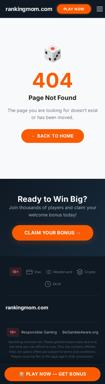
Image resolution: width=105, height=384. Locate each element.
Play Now (74, 9)
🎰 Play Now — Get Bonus (52, 374)
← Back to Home (52, 136)
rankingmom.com (27, 307)
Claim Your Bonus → (52, 233)
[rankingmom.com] (29, 9)
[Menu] (99, 8)
